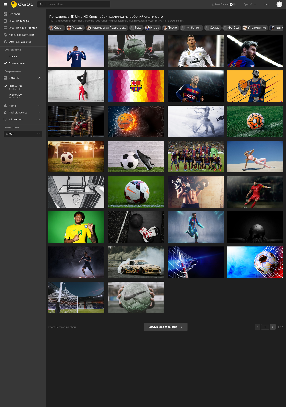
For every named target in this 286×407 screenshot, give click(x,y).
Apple (10, 105)
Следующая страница (165, 327)
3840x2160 (27, 86)
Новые (13, 56)
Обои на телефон (17, 21)
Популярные (17, 63)
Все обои (12, 14)
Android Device (15, 112)
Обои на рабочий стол (20, 28)
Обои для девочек (17, 41)
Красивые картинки (19, 34)
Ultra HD (11, 78)
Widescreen (13, 119)
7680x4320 (15, 94)
